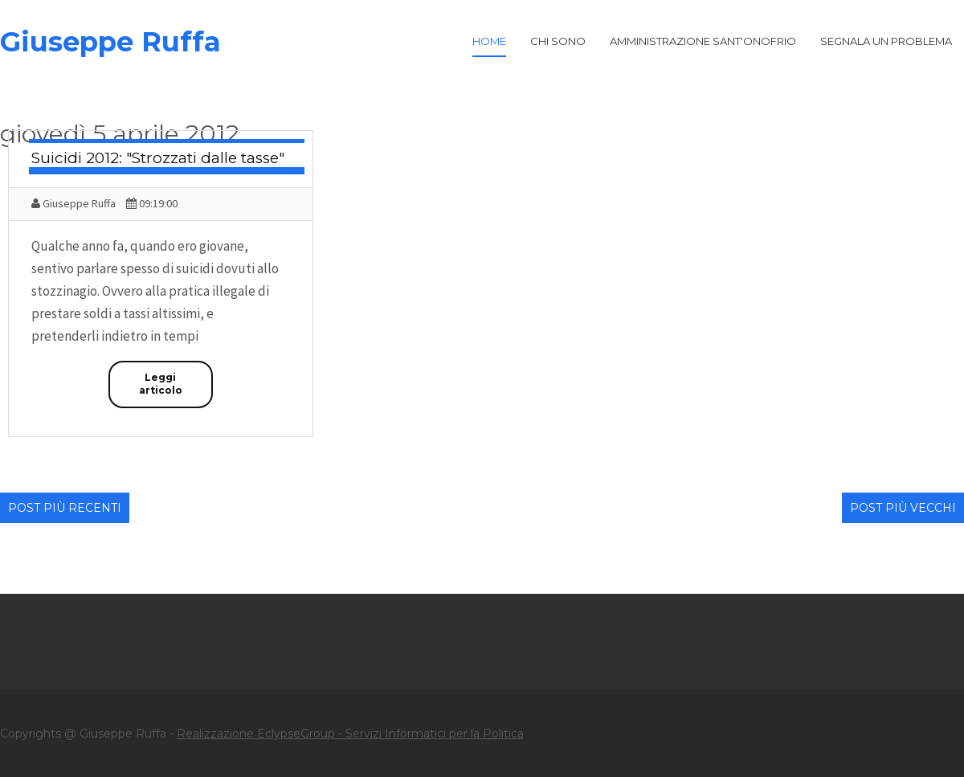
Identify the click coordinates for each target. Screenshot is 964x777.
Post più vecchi (903, 508)
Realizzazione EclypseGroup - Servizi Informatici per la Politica (350, 733)
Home (489, 41)
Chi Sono (558, 41)
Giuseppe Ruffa (110, 42)
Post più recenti (64, 508)
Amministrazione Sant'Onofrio (703, 41)
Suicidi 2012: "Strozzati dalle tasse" (157, 158)
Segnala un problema (886, 41)
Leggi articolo (160, 384)
